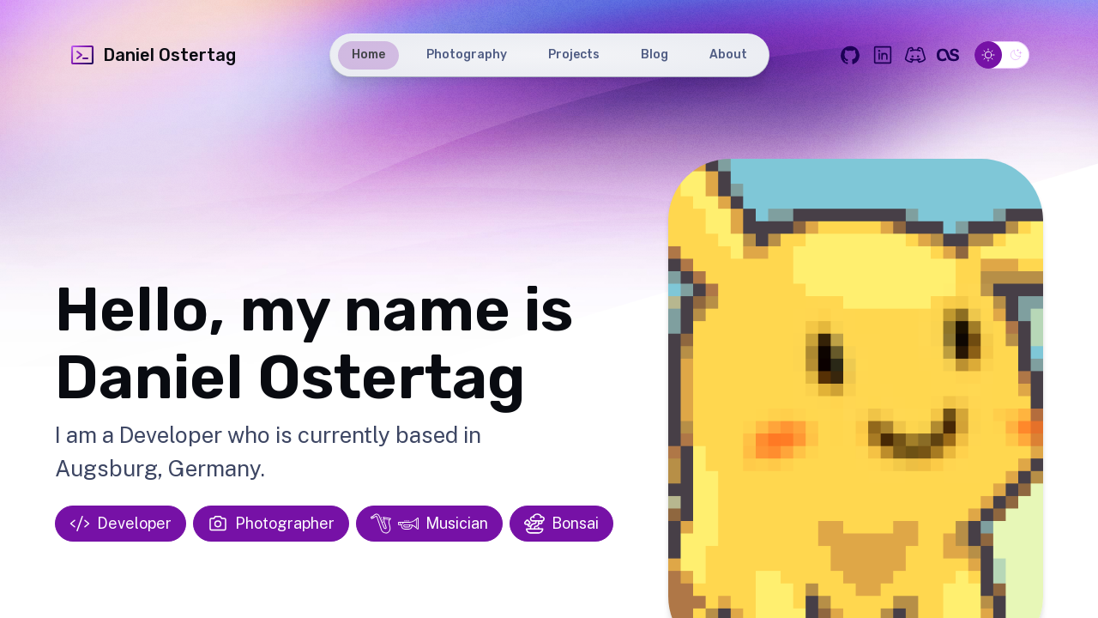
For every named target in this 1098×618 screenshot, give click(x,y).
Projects (574, 54)
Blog (654, 54)
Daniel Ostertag (152, 55)
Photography (466, 54)
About (728, 54)
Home (368, 54)
